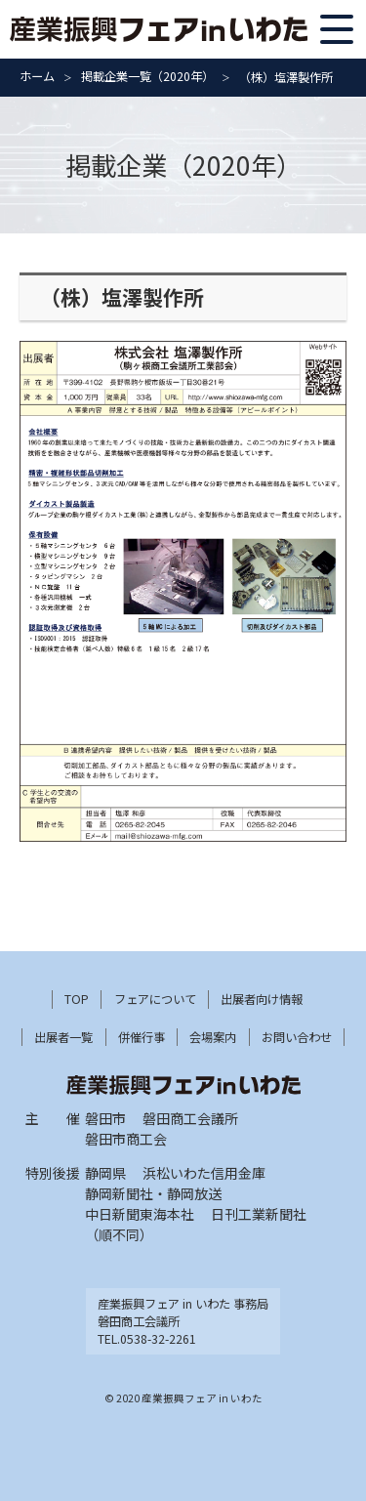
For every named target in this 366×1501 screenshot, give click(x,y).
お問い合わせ (297, 1037)
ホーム (37, 76)
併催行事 (141, 1037)
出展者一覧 (63, 1037)
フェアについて (155, 999)
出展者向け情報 (262, 999)
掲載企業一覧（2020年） (147, 76)
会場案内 (212, 1037)
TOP (76, 999)
